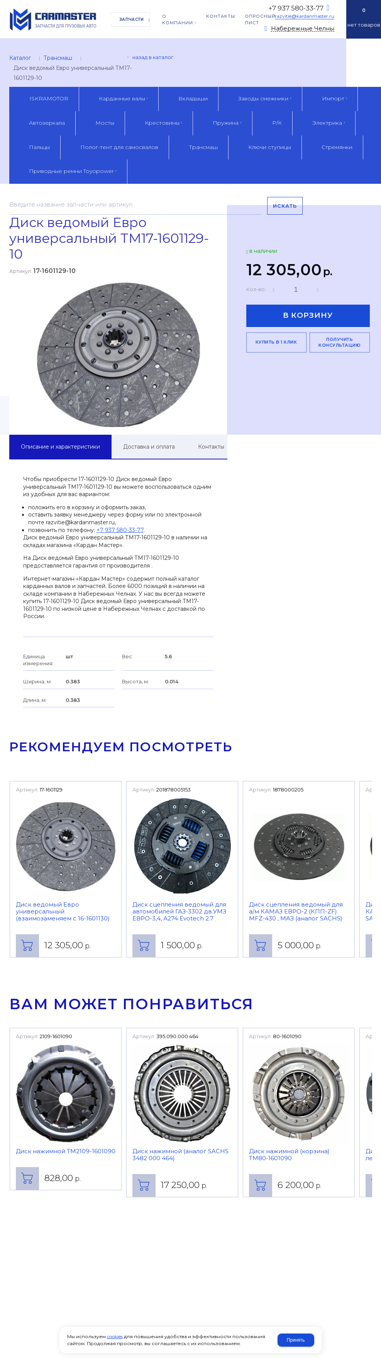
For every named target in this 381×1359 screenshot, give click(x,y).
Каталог (20, 57)
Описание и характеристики (60, 446)
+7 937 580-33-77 (295, 8)
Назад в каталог (152, 57)
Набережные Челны (302, 29)
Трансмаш (58, 57)
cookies (115, 1336)
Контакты (211, 446)
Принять (296, 1340)
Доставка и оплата (149, 446)
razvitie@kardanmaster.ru (304, 16)
